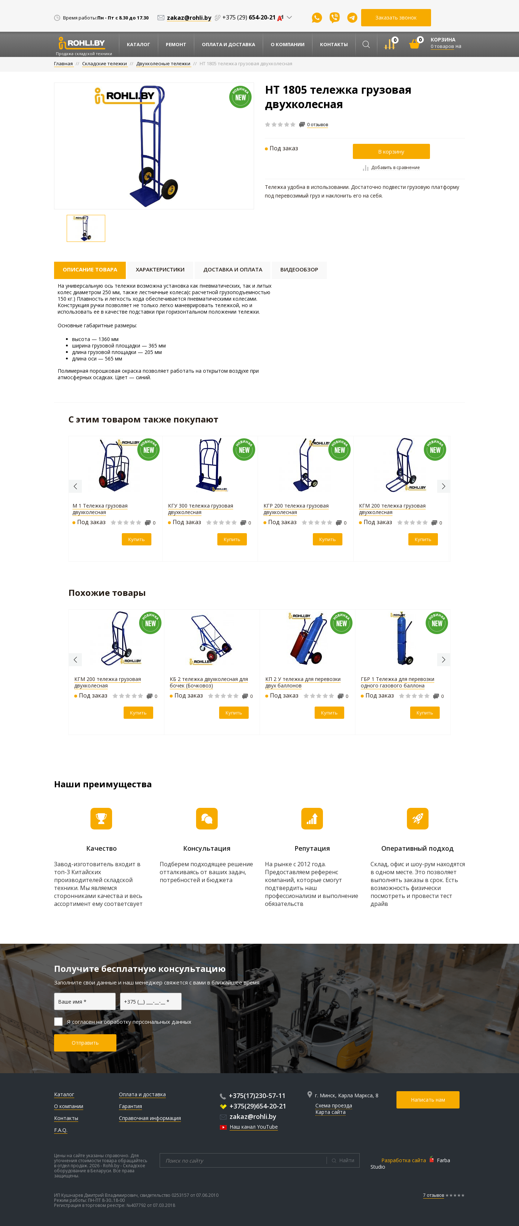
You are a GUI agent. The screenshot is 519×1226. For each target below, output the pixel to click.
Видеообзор (299, 269)
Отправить (85, 1042)
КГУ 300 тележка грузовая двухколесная (202, 508)
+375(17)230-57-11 (252, 1095)
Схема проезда (333, 1105)
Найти (346, 1160)
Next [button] (443, 486)
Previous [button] (75, 486)
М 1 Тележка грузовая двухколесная (101, 508)
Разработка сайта (403, 1160)
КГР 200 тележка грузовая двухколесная (298, 508)
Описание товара (90, 269)
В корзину (391, 151)
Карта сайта (330, 1111)
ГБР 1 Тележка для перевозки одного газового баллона (397, 682)
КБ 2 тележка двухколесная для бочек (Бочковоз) (209, 682)
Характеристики (160, 269)
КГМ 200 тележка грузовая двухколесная (394, 508)
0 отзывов (317, 125)
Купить (138, 539)
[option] (154, 146)
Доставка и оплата (232, 269)
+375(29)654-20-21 (253, 1106)
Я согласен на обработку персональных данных (122, 1021)
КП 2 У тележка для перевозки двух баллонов (303, 682)
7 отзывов (433, 1195)
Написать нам (428, 1099)
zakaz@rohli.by (248, 1116)
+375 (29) (254, 17)
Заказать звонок (396, 17)
